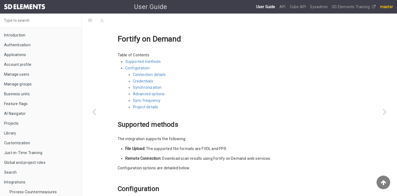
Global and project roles (25, 162)
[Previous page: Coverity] (94, 111)
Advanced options (149, 94)
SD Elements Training (354, 7)
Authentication (17, 45)
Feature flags (16, 104)
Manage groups (18, 84)
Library (10, 133)
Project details (145, 107)
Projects (11, 123)
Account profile (17, 64)
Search (10, 172)
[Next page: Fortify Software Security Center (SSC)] (384, 111)
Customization (17, 143)
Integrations (14, 182)
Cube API (298, 7)
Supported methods (143, 61)
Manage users (16, 74)
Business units (17, 94)
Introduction (14, 35)
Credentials (143, 81)
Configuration (137, 68)
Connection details (149, 74)
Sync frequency (147, 100)
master (386, 7)
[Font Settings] (102, 20)
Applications (15, 55)
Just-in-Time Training (23, 153)
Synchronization (147, 87)
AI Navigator (15, 113)
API (282, 7)
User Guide (266, 7)
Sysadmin (319, 7)
